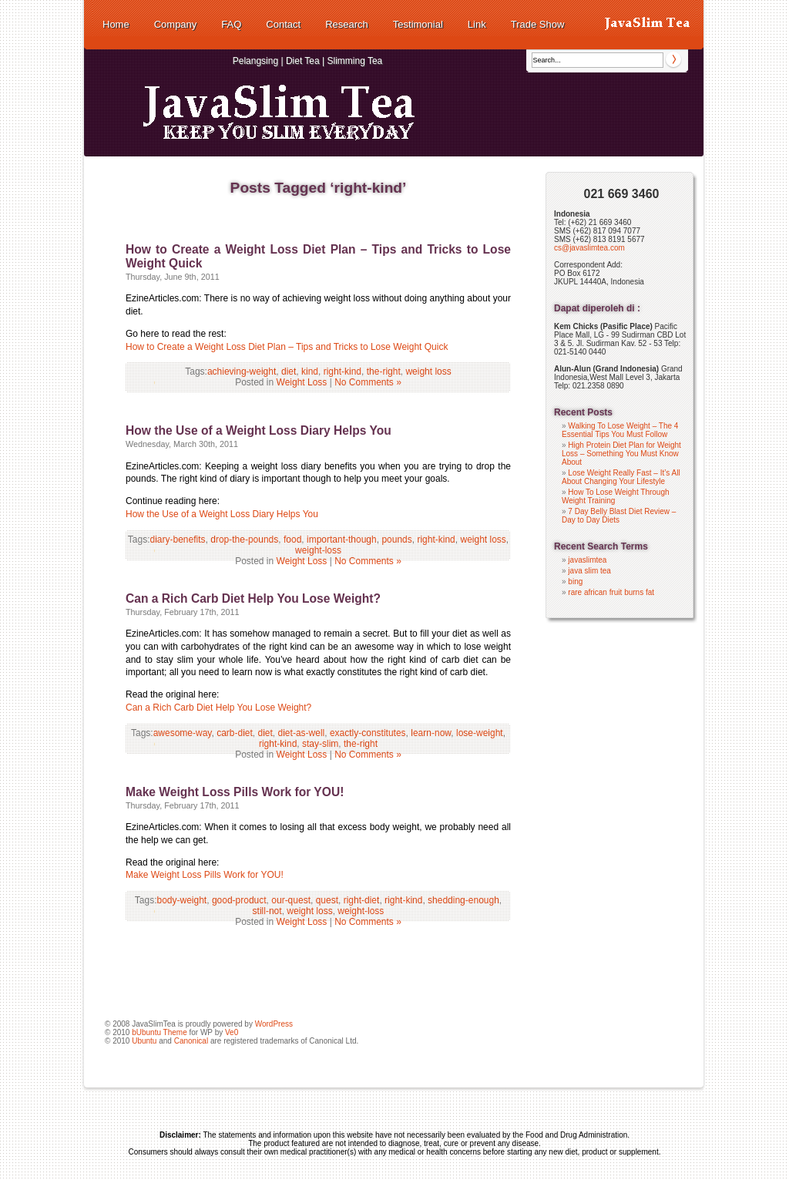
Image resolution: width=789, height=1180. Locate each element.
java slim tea (589, 570)
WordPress (274, 1024)
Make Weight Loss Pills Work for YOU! (235, 791)
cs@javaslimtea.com (589, 248)
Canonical (191, 1041)
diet (288, 371)
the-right (384, 371)
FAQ (231, 24)
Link (477, 24)
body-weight (182, 900)
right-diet (362, 900)
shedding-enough (463, 900)
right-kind (342, 371)
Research (346, 24)
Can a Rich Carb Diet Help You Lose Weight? (253, 598)
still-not (267, 911)
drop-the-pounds (244, 539)
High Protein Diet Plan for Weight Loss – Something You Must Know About (621, 453)
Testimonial (418, 24)
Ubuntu (144, 1041)
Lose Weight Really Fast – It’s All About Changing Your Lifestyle (621, 477)
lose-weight (479, 733)
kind (309, 371)
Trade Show (538, 24)
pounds (396, 539)
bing (575, 581)
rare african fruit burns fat (611, 592)
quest (327, 900)
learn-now (431, 733)
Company (175, 24)
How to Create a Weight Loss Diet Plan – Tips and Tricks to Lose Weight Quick (287, 346)
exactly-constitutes (368, 733)
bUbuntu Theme (159, 1032)
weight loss (428, 371)
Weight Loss (302, 382)
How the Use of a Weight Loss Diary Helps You (258, 430)
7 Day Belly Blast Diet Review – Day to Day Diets (619, 515)
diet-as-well (301, 733)
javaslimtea (587, 560)
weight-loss (318, 550)
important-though (342, 539)
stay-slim (320, 743)
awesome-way (182, 733)
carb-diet (235, 733)
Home (115, 24)
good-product (239, 900)
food (292, 539)
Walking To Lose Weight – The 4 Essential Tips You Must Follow (620, 430)
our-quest (291, 900)
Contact (283, 24)
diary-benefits (178, 539)
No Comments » (367, 382)
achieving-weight (241, 371)
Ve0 (231, 1032)
